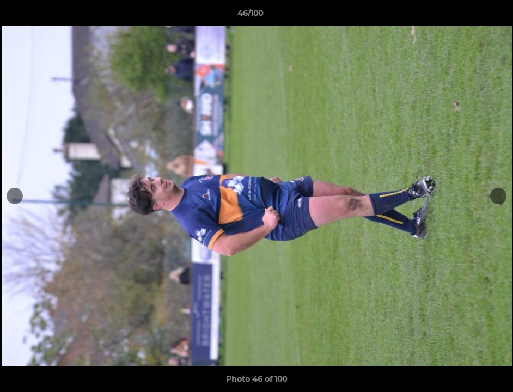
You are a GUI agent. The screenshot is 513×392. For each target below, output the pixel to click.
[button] (467, 16)
